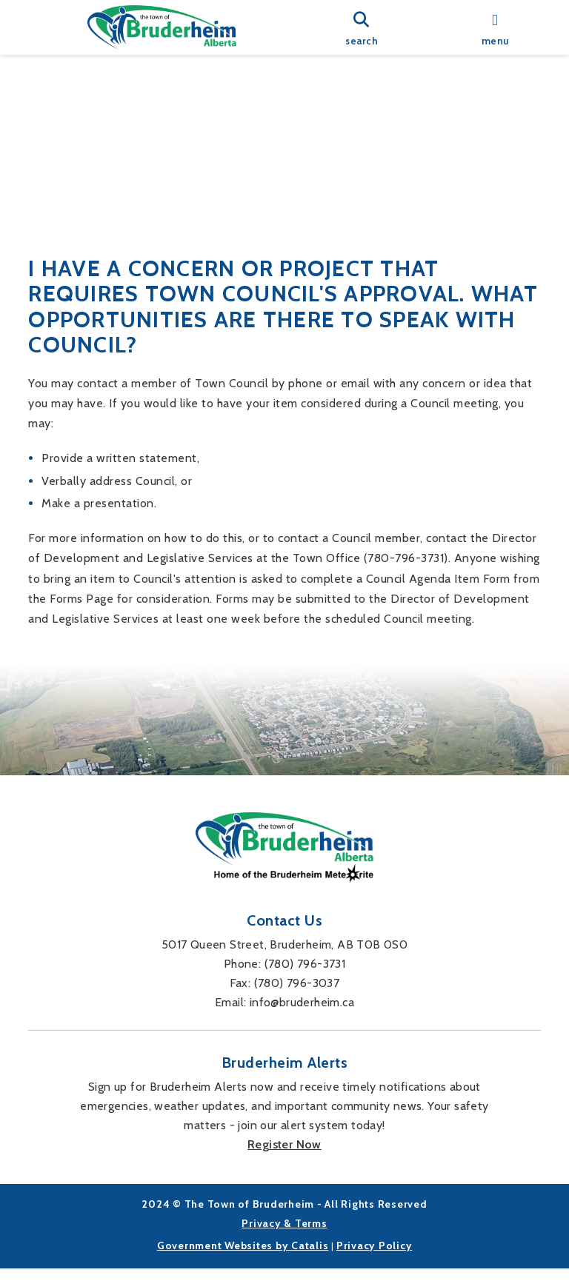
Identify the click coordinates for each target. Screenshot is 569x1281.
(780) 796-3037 (297, 995)
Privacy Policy (374, 1257)
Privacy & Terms (284, 1235)
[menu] (495, 27)
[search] (361, 27)
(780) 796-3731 (305, 976)
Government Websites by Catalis (243, 1257)
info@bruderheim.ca (302, 1014)
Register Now (284, 1156)
